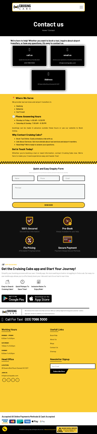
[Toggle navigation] (81, 7)
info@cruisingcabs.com (67, 63)
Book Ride (53, 335)
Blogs (52, 343)
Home (44, 30)
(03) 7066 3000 (29, 63)
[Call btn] (4, 428)
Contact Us (54, 347)
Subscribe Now (59, 371)
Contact (51, 30)
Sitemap (53, 351)
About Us (53, 339)
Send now (48, 205)
